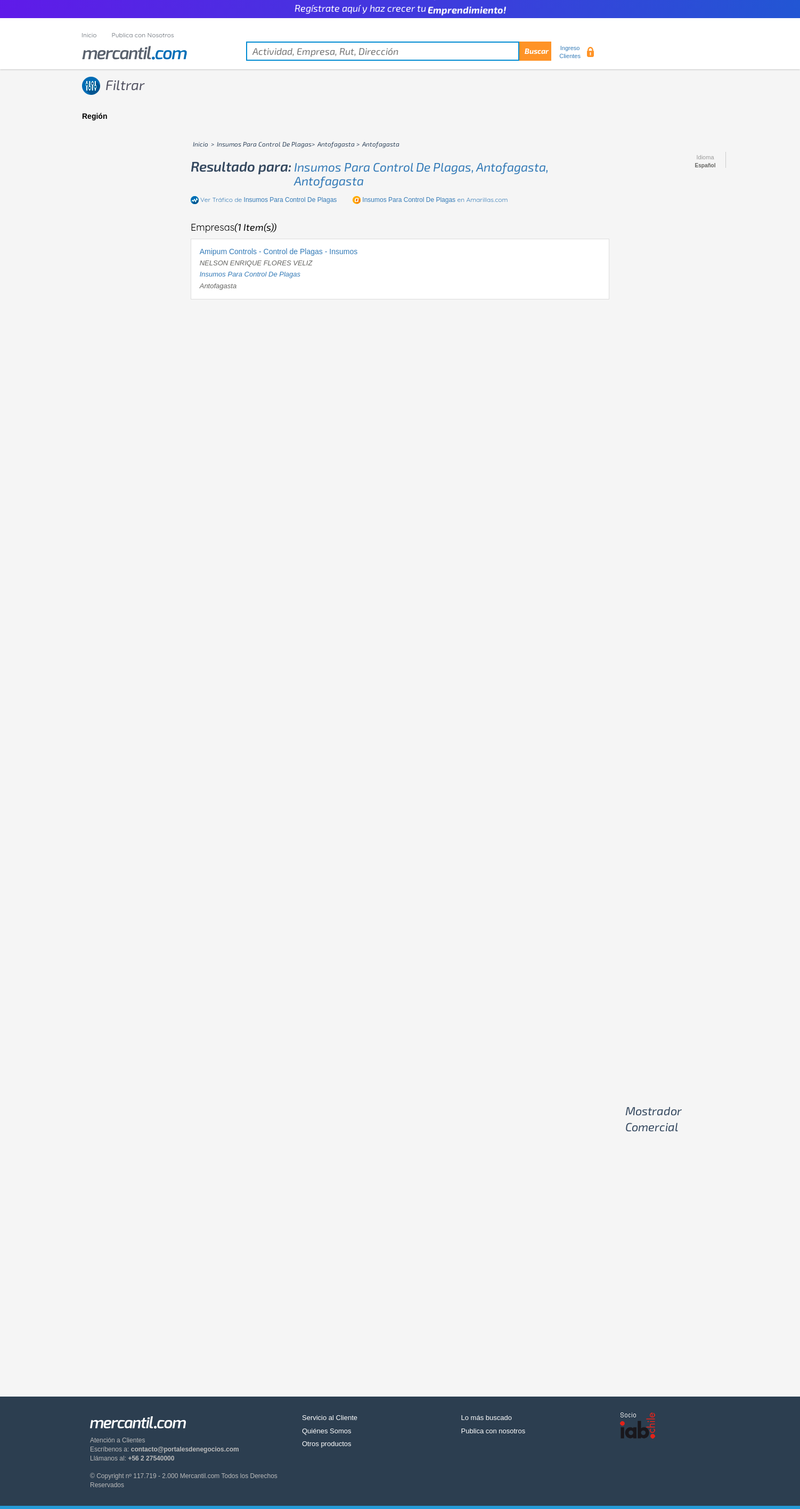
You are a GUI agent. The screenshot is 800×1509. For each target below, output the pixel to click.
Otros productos (327, 1444)
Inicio (89, 35)
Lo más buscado (486, 1418)
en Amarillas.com (435, 200)
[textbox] (398, 51)
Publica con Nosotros (143, 35)
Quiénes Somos (327, 1431)
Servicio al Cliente (329, 1418)
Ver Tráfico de (268, 200)
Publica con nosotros (493, 1431)
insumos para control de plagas (250, 274)
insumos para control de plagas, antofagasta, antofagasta (421, 173)
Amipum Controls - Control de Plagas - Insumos (278, 251)
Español (705, 165)
